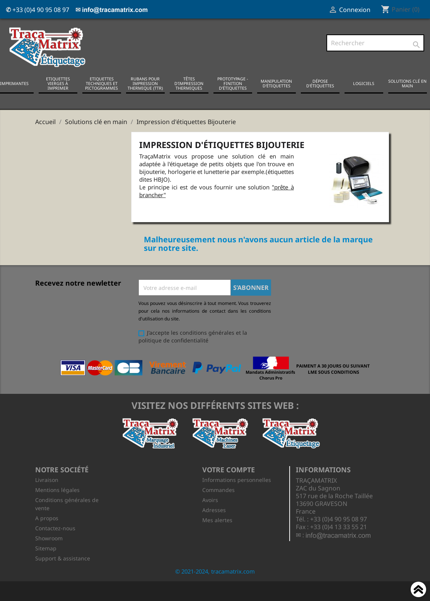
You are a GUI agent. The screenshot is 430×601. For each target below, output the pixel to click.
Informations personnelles (236, 479)
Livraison (46, 479)
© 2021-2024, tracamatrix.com (215, 571)
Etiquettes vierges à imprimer (58, 83)
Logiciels (363, 83)
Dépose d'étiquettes (320, 83)
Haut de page (418, 590)
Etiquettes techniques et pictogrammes (101, 83)
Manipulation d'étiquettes (276, 83)
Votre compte (228, 468)
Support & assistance (62, 558)
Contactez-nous (55, 527)
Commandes (218, 489)
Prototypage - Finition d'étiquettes (232, 83)
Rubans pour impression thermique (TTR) (145, 83)
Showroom (49, 537)
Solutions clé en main (407, 83)
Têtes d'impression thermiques (188, 83)
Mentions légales (57, 489)
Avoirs (210, 499)
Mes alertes (217, 519)
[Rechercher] (375, 42)
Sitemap (45, 548)
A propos (46, 517)
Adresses (214, 509)
